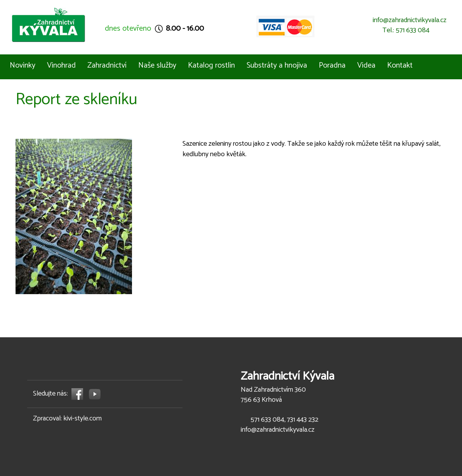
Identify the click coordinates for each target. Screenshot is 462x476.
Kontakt (400, 65)
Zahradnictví (107, 65)
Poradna (332, 65)
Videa (366, 65)
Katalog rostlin (211, 65)
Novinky (22, 65)
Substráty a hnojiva (277, 65)
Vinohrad (61, 65)
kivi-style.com (82, 418)
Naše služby (157, 65)
